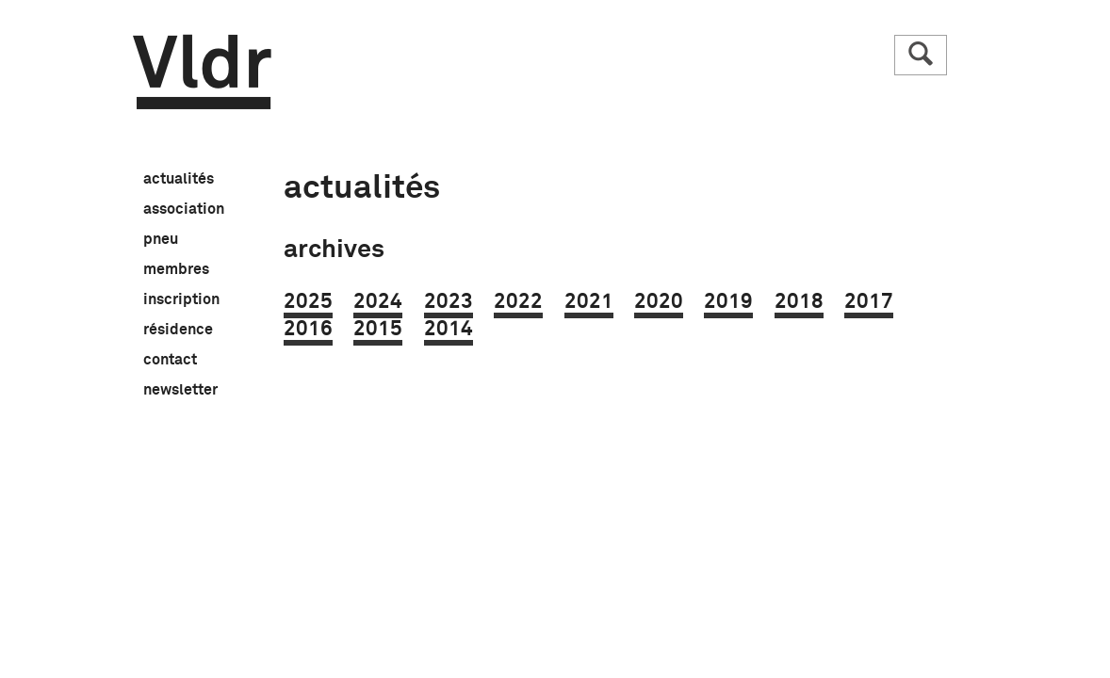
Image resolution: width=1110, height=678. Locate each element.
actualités (178, 179)
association (183, 210)
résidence (178, 330)
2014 (448, 329)
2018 (799, 302)
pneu (160, 240)
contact (170, 360)
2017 (868, 302)
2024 (377, 302)
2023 (448, 302)
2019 (728, 302)
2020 (658, 302)
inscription (181, 300)
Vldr (202, 72)
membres (176, 270)
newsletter (180, 390)
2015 (377, 329)
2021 (588, 302)
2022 (518, 302)
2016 (308, 329)
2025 (308, 302)
